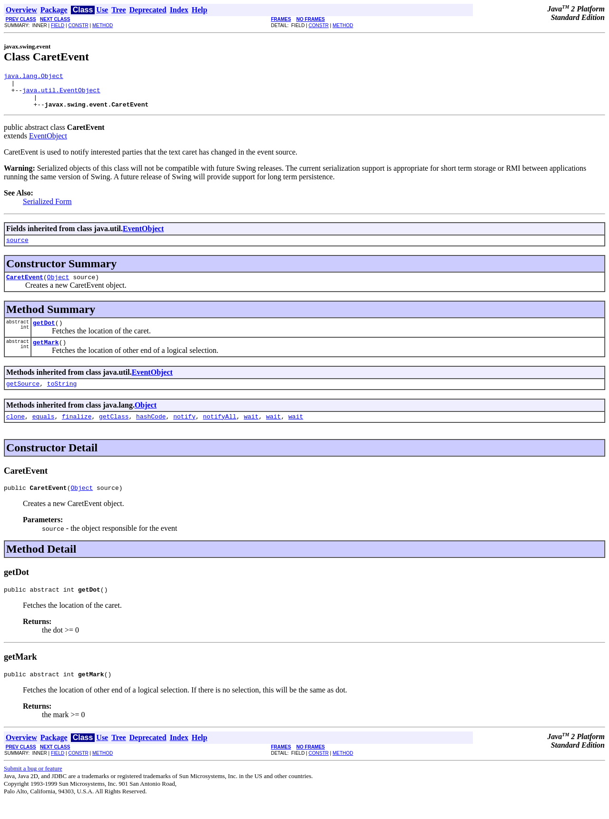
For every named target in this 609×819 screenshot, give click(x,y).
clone (15, 432)
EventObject (48, 143)
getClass (113, 432)
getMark (46, 355)
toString (62, 397)
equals (43, 432)
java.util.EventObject (61, 94)
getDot (44, 334)
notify (184, 432)
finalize (76, 432)
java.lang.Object (33, 77)
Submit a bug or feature (33, 788)
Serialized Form (47, 209)
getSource (22, 397)
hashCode (151, 432)
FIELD (57, 25)
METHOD (102, 25)
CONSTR (78, 25)
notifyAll (219, 432)
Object (58, 287)
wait (251, 432)
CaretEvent (24, 287)
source (17, 248)
